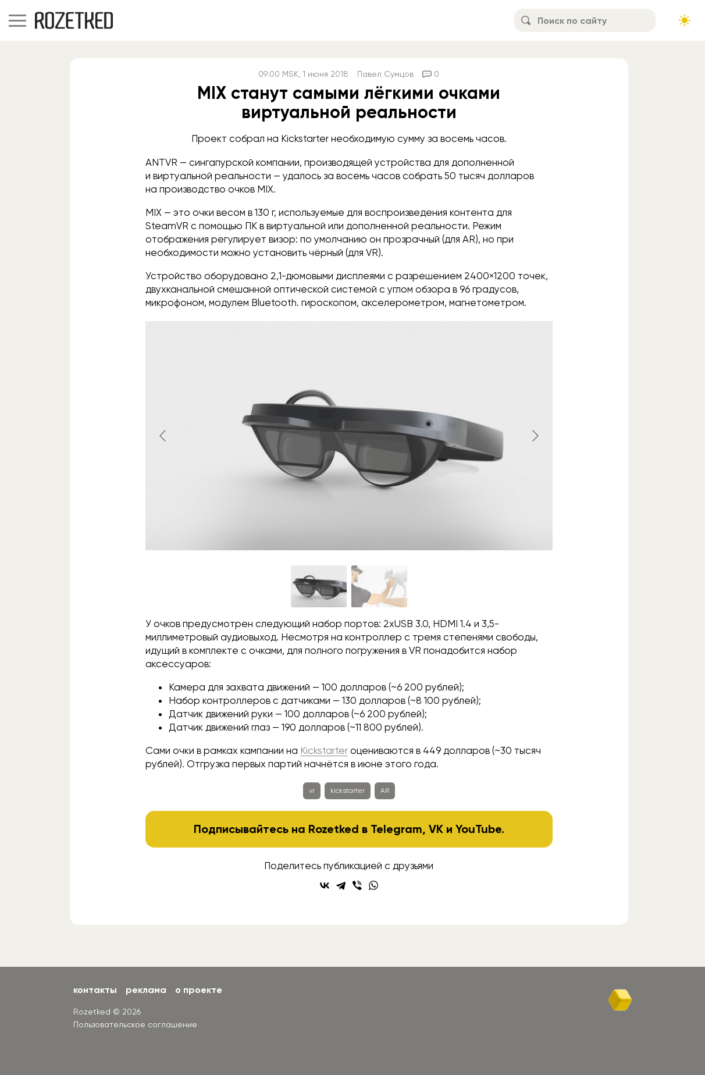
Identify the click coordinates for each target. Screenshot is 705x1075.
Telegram (396, 829)
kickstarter (347, 790)
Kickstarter (324, 750)
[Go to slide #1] (319, 586)
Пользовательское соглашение (135, 1024)
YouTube (478, 829)
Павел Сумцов (385, 74)
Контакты (95, 989)
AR (384, 790)
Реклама (146, 989)
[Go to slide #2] (379, 586)
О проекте (198, 989)
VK (436, 829)
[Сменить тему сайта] (684, 20)
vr (312, 790)
